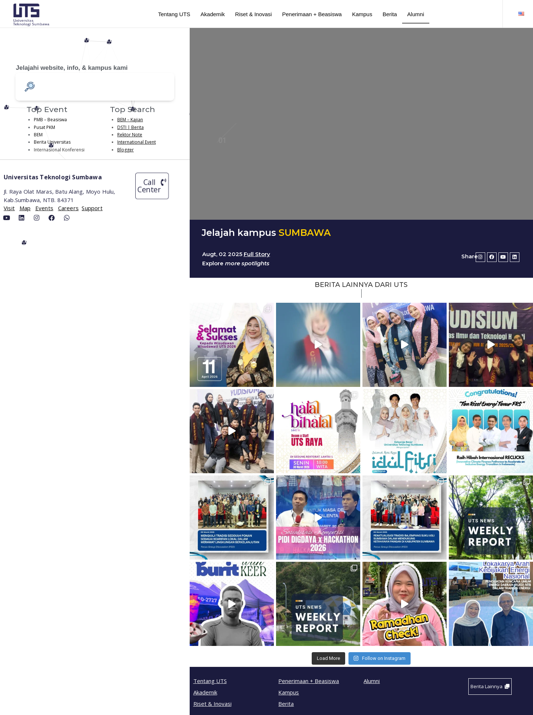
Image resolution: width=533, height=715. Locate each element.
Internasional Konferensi (59, 150)
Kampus (362, 14)
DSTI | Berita (130, 127)
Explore (212, 263)
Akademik (213, 14)
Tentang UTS (174, 14)
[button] (152, 186)
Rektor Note (129, 135)
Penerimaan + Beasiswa (311, 14)
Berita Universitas (52, 142)
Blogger (125, 150)
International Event (136, 142)
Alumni (415, 14)
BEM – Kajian (130, 119)
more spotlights (246, 263)
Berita (390, 14)
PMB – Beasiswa (50, 119)
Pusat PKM (44, 127)
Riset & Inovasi (253, 14)
